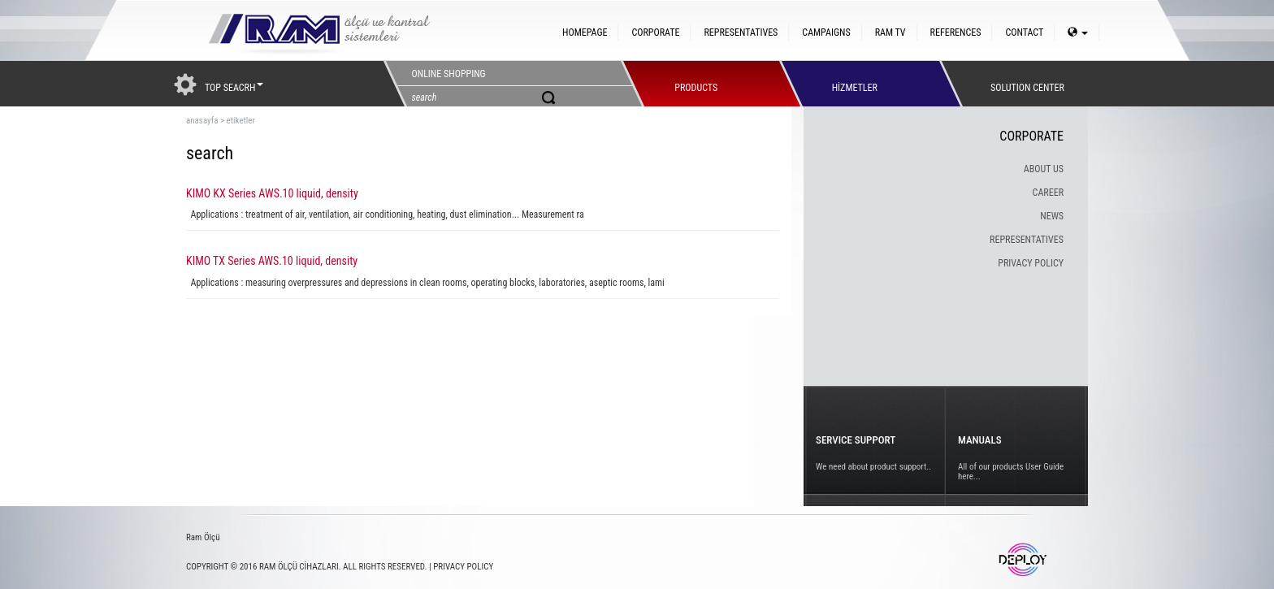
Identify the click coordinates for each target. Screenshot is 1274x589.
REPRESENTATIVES (741, 32)
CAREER (1048, 192)
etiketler (241, 120)
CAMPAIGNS (826, 32)
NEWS (1052, 216)
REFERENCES (956, 32)
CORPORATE (655, 32)
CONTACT (1024, 32)
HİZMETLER (855, 83)
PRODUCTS (695, 83)
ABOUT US (1044, 169)
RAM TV (890, 32)
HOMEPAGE (584, 32)
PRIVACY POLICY (1031, 263)
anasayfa (202, 120)
